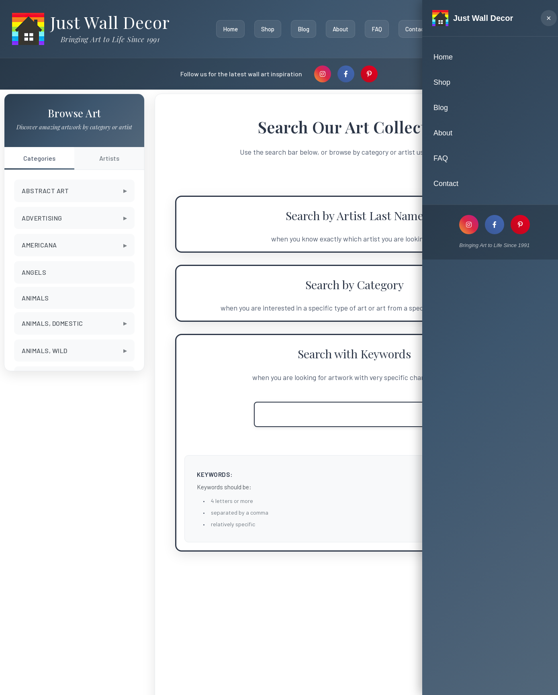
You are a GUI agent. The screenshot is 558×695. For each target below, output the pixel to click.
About (338, 29)
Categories (39, 158)
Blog (301, 29)
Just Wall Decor (110, 22)
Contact (414, 29)
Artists (109, 158)
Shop (265, 29)
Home (228, 29)
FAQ (375, 29)
